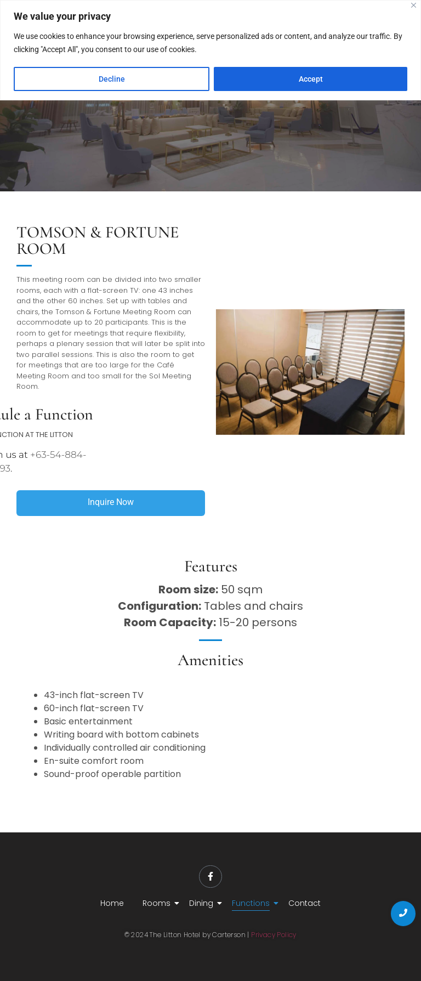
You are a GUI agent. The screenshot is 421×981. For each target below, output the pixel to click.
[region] (210, 50)
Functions (253, 903)
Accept (311, 79)
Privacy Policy (274, 934)
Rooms (158, 903)
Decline (112, 79)
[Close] (413, 5)
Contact (304, 903)
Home (112, 903)
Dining (203, 903)
